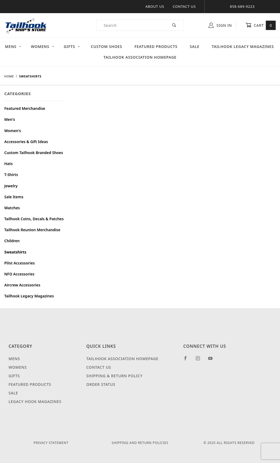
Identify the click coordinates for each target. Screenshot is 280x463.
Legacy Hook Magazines (35, 401)
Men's (9, 119)
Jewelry (11, 185)
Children (12, 240)
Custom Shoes (106, 46)
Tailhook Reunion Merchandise (32, 229)
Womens (42, 46)
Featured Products (156, 46)
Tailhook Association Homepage (139, 57)
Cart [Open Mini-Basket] (260, 25)
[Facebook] (187, 360)
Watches (12, 207)
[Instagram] (200, 360)
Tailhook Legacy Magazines (29, 295)
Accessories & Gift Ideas (26, 141)
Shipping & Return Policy (114, 375)
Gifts (72, 46)
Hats (8, 163)
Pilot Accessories (19, 263)
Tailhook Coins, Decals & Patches (34, 218)
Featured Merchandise (24, 108)
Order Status (100, 384)
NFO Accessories (19, 274)
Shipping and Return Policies (140, 442)
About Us (154, 6)
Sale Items (13, 196)
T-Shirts (11, 174)
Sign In (220, 25)
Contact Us (184, 6)
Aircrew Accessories (22, 284)
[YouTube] (212, 360)
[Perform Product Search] (174, 25)
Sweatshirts (15, 252)
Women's (12, 130)
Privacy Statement (50, 442)
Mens (13, 46)
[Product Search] (130, 25)
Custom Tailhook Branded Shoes (33, 152)
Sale (194, 46)
